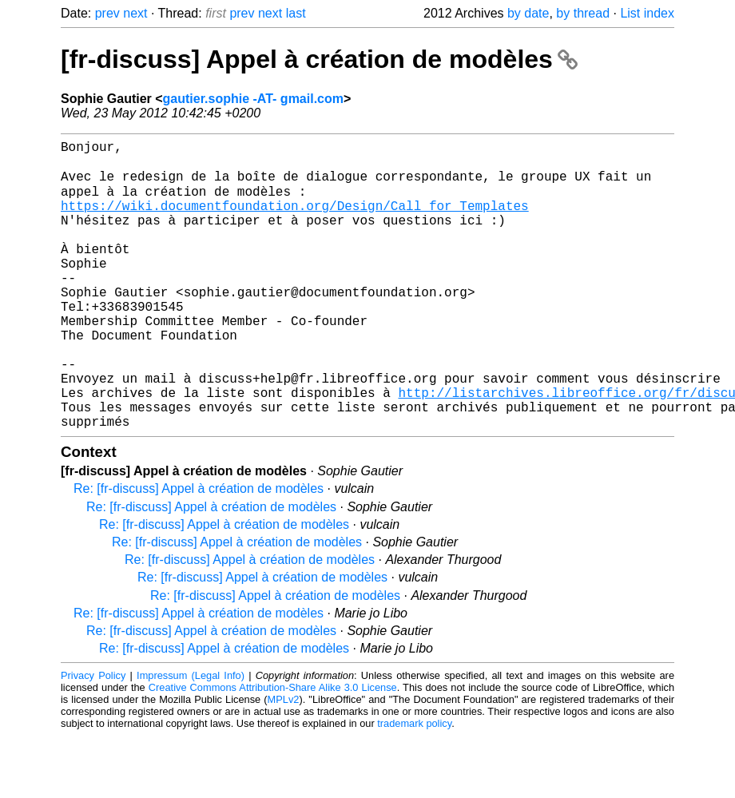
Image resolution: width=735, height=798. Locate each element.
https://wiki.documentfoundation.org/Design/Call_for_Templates (295, 219)
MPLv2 (284, 762)
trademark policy (414, 786)
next (135, 13)
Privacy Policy (93, 738)
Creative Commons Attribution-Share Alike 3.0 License (273, 750)
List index (647, 13)
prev (107, 13)
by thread (583, 13)
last (296, 13)
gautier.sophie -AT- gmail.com (253, 98)
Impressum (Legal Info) (190, 738)
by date (528, 13)
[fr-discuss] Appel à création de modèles (319, 59)
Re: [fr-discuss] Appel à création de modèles (199, 551)
